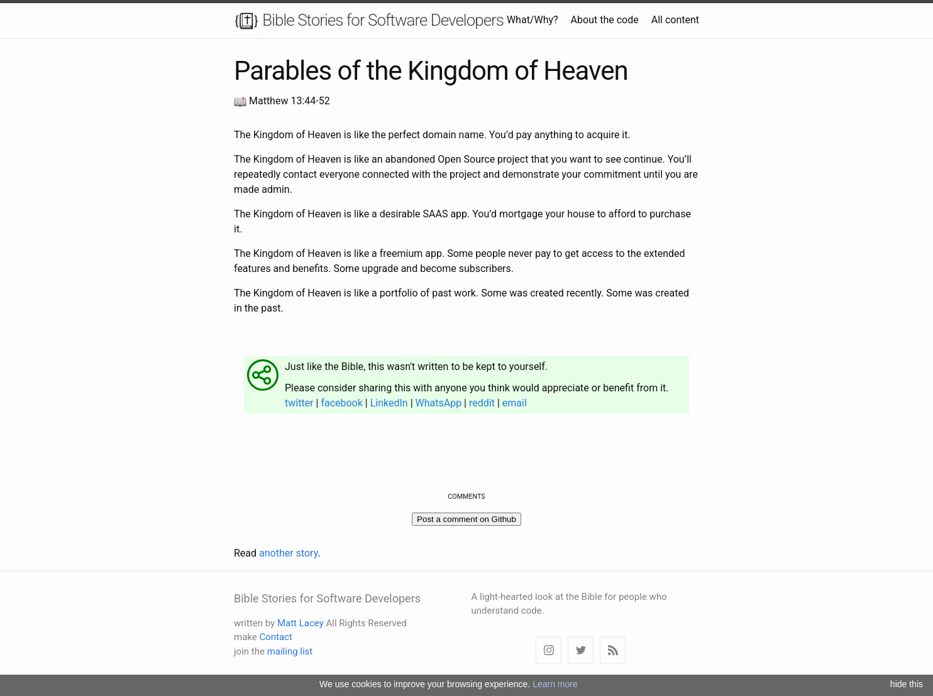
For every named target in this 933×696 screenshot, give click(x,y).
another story (288, 553)
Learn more (555, 684)
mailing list (290, 651)
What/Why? (532, 20)
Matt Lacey (300, 623)
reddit (482, 403)
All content (675, 20)
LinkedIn (389, 403)
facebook (341, 403)
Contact (275, 637)
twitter (299, 403)
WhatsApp (439, 403)
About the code (605, 20)
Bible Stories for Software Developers (369, 21)
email (514, 403)
